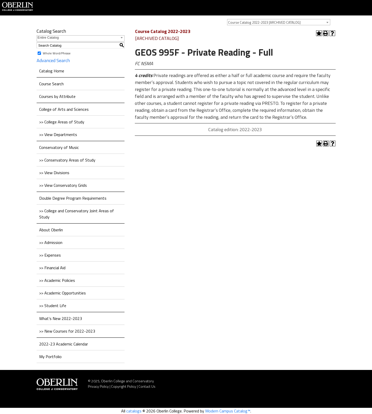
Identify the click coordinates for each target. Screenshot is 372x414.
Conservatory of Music (59, 147)
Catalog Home (51, 71)
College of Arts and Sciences (64, 109)
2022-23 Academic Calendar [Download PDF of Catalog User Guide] (63, 344)
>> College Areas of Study (61, 122)
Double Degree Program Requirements (72, 198)
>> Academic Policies (57, 280)
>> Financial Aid (52, 268)
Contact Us (146, 386)
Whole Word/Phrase (57, 53)
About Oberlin (51, 230)
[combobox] (278, 22)
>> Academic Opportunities (62, 293)
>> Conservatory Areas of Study (67, 160)
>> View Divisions (54, 173)
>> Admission (50, 242)
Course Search (51, 84)
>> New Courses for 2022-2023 (67, 331)
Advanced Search (53, 60)
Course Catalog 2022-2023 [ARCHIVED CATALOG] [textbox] (264, 22)
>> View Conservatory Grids (63, 185)
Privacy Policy (98, 386)
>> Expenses (50, 255)
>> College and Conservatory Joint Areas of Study (76, 214)
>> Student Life (52, 305)
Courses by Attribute (57, 96)
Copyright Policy (123, 386)
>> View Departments (58, 134)
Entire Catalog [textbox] (48, 37)
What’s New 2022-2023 (60, 318)
